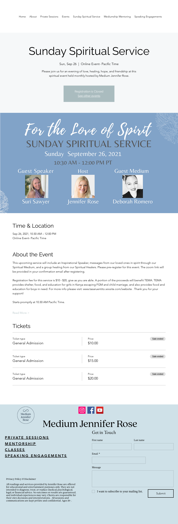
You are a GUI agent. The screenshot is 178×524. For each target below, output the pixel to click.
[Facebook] (90, 410)
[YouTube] (99, 410)
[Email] (117, 460)
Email (96, 453)
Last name (139, 440)
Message (96, 467)
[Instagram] (82, 410)
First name (97, 440)
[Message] (132, 478)
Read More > (21, 313)
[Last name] (152, 446)
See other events (89, 96)
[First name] (110, 446)
